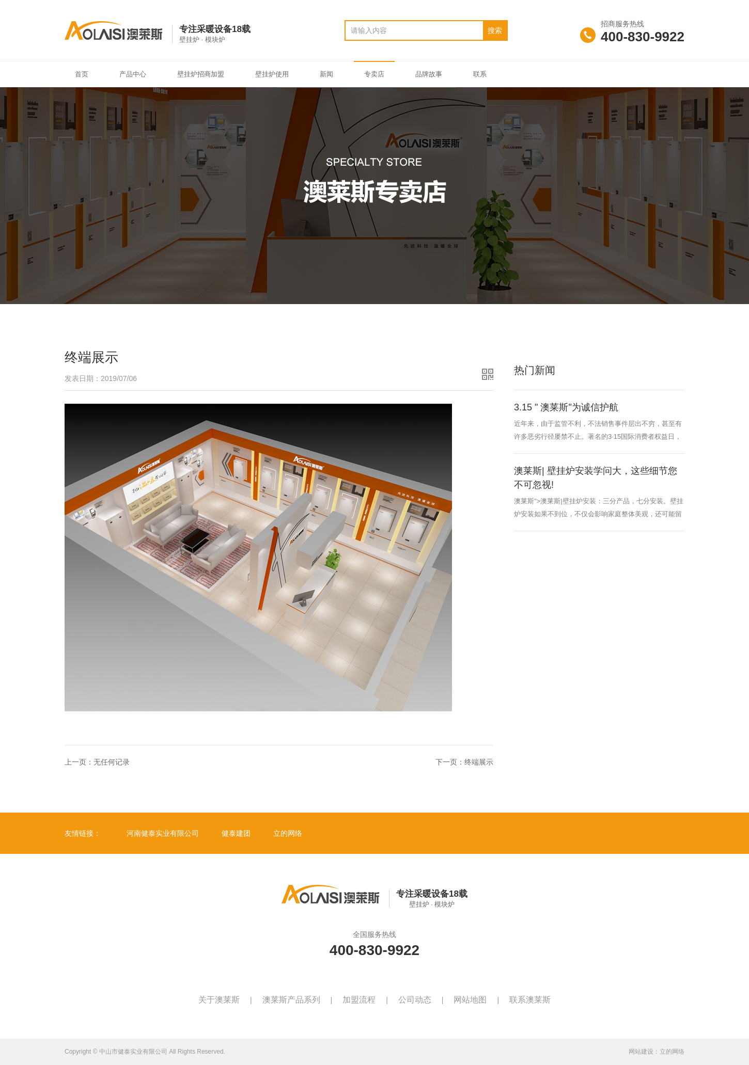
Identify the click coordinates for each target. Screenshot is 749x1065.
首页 (81, 74)
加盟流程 (359, 999)
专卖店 (374, 74)
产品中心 (132, 74)
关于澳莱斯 (219, 999)
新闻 (326, 74)
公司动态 (414, 999)
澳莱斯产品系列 (291, 999)
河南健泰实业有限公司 (163, 833)
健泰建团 (236, 833)
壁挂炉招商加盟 (200, 74)
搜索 (495, 30)
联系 (480, 74)
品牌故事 (428, 74)
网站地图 (470, 999)
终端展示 (478, 762)
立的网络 (287, 833)
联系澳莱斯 (530, 999)
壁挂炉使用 (272, 74)
